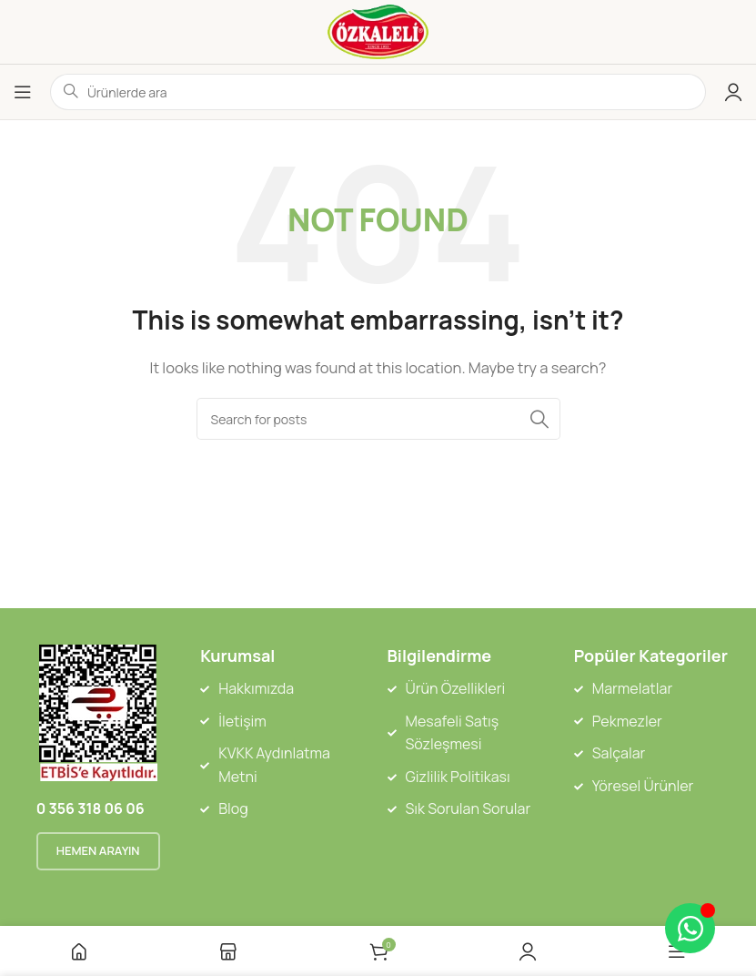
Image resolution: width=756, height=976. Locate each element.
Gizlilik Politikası (458, 777)
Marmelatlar (632, 688)
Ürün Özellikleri (456, 688)
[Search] (378, 419)
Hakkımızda (256, 688)
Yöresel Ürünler (643, 786)
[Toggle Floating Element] (690, 928)
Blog (232, 808)
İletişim (242, 721)
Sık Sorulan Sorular (468, 808)
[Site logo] (378, 30)
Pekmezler (627, 721)
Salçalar (619, 753)
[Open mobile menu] (23, 92)
